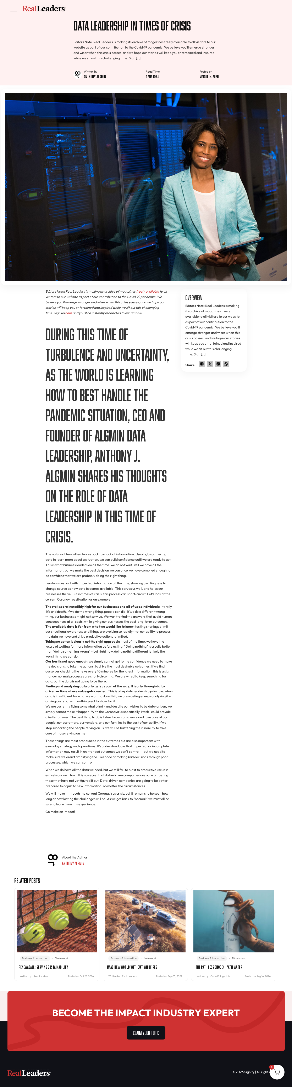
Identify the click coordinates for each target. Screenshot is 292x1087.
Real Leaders (41, 976)
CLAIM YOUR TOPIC (146, 1032)
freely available (147, 291)
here (68, 313)
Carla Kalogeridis (220, 976)
